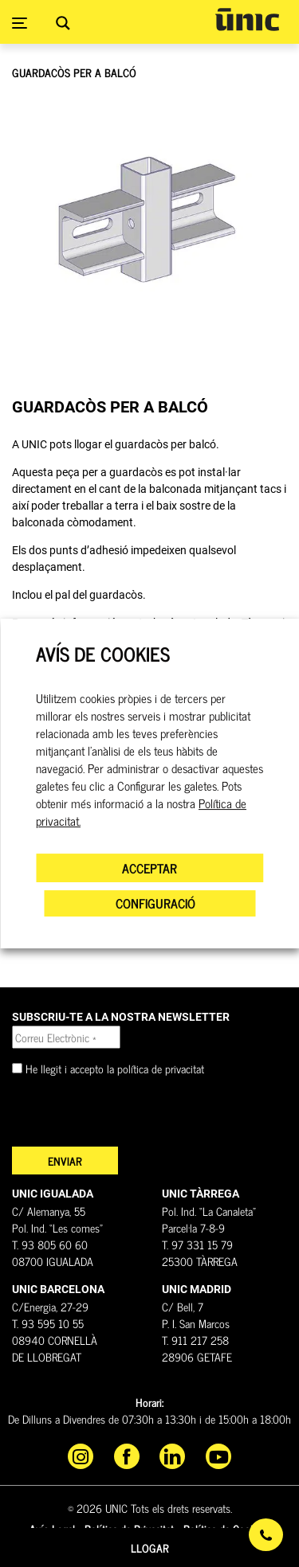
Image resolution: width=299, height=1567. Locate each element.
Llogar (150, 1547)
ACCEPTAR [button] (149, 868)
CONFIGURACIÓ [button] (155, 903)
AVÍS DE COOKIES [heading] (103, 654)
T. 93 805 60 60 (50, 1244)
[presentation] (133, 1115)
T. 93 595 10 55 (48, 1323)
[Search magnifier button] (63, 23)
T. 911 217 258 (195, 1340)
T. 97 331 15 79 (197, 1244)
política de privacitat (160, 1068)
